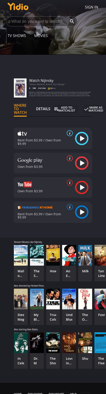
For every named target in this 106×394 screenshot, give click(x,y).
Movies (41, 35)
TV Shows (17, 35)
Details (43, 108)
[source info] (69, 133)
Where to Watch (20, 109)
